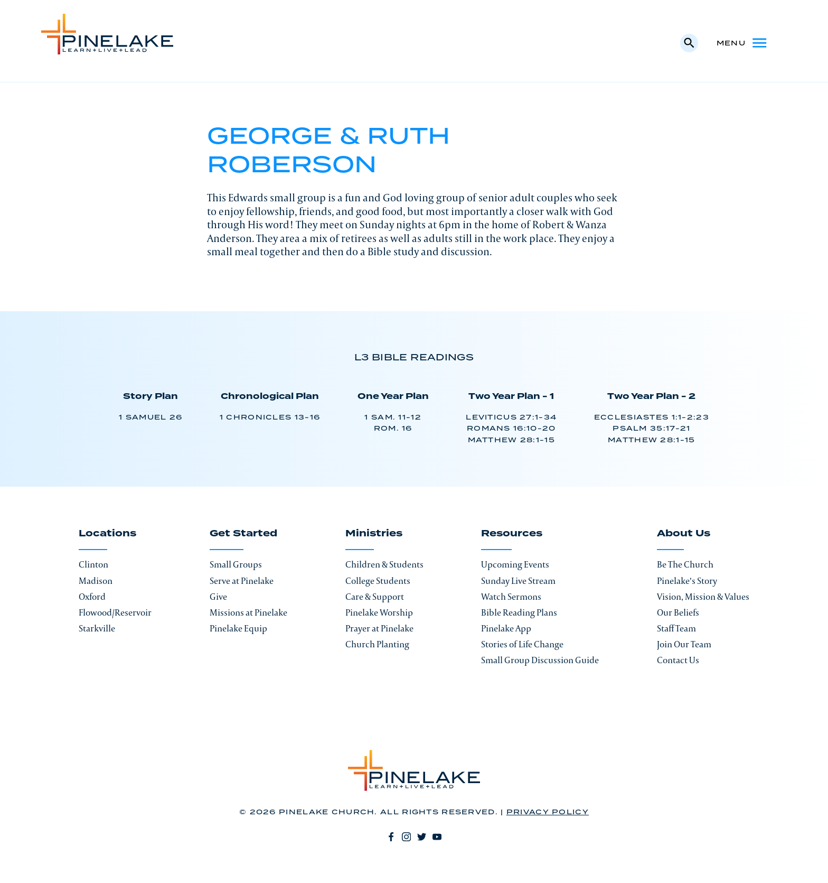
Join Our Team (684, 644)
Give (218, 596)
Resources (511, 534)
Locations (107, 534)
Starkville (97, 628)
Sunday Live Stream (518, 581)
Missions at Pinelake (248, 612)
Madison (95, 581)
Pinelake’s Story (687, 581)
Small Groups (236, 564)
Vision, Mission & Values (703, 596)
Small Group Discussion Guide (540, 660)
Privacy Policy (547, 812)
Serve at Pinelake (242, 581)
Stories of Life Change (522, 644)
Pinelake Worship (379, 612)
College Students (377, 581)
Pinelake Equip (238, 628)
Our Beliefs (678, 612)
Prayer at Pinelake (379, 628)
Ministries (373, 534)
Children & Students (384, 564)
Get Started (243, 534)
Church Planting (377, 644)
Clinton (93, 564)
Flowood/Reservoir (115, 612)
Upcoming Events (515, 564)
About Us (683, 534)
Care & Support (374, 596)
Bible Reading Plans (519, 612)
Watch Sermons (511, 596)
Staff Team (676, 628)
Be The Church (685, 564)
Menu (742, 43)
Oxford (92, 596)
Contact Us (678, 660)
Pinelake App (506, 628)
